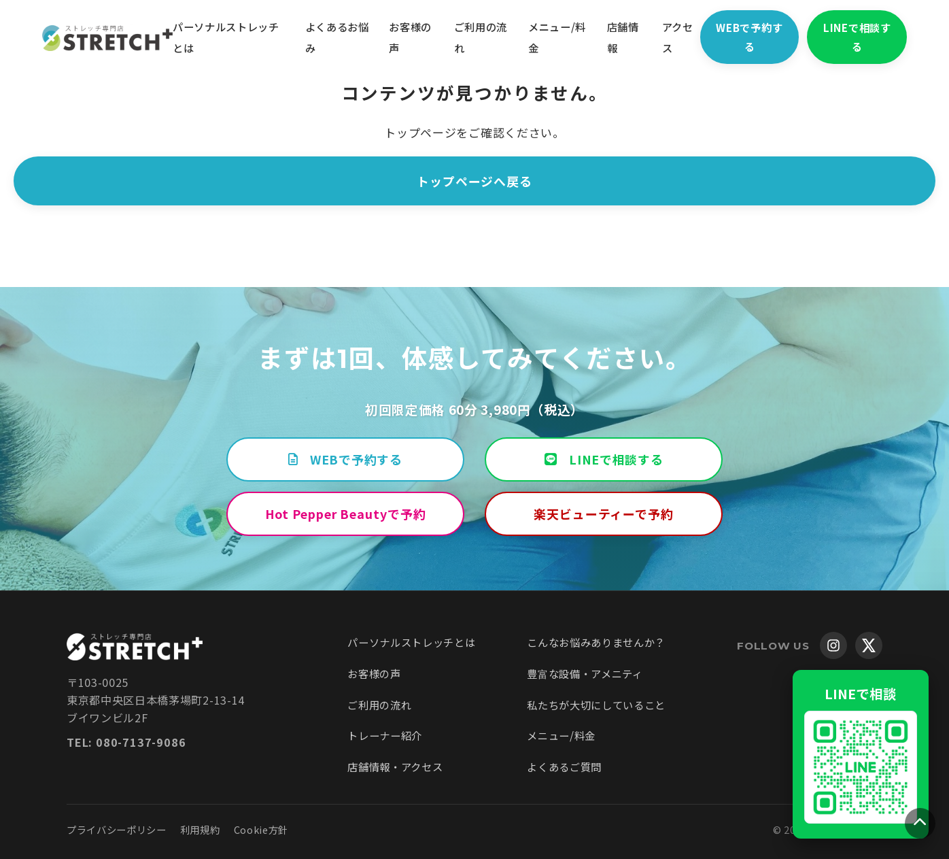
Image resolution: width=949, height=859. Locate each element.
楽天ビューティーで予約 (604, 513)
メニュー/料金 (561, 735)
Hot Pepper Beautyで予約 (345, 513)
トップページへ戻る (474, 181)
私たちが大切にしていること (596, 704)
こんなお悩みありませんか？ (596, 642)
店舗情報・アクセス (395, 766)
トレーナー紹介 (384, 735)
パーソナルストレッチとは (411, 642)
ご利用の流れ (379, 704)
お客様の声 (373, 673)
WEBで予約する (758, 37)
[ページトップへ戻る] (920, 823)
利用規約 (200, 829)
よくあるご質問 (564, 766)
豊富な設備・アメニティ (584, 673)
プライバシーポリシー (117, 829)
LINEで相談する (869, 37)
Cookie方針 (261, 829)
